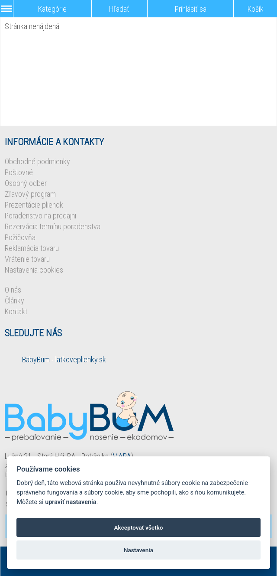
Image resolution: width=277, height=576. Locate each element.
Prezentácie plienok (34, 204)
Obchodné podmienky (37, 161)
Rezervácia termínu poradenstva (52, 226)
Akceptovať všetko (138, 527)
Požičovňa (20, 237)
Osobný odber (26, 183)
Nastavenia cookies (34, 269)
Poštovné (19, 172)
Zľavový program (30, 194)
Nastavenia (138, 550)
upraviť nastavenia (70, 502)
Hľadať (119, 8)
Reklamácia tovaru (32, 248)
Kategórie (52, 8)
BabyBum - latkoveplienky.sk (64, 359)
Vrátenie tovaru (27, 259)
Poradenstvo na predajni (40, 215)
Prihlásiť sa (190, 8)
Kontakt (16, 311)
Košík (256, 8)
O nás (13, 289)
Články (14, 300)
